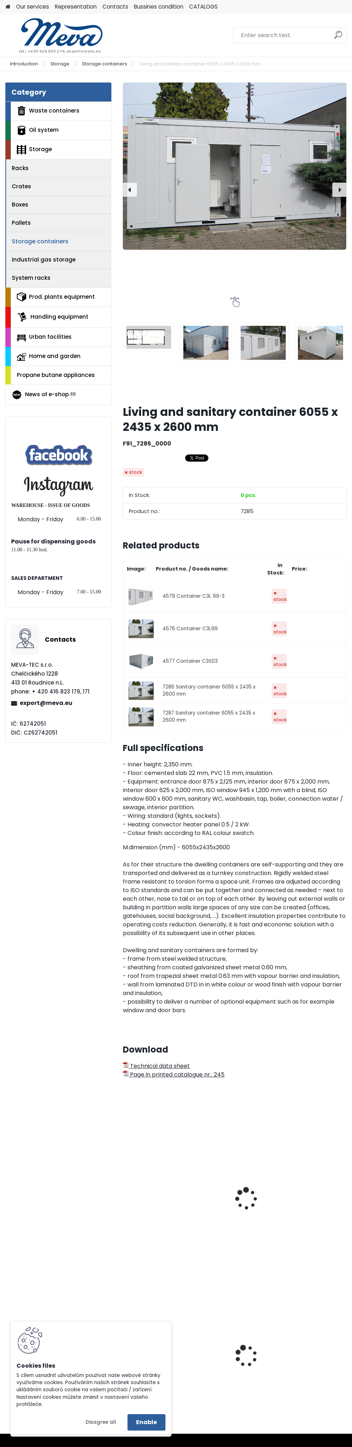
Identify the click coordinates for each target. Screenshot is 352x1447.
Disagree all (101, 1422)
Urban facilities (44, 337)
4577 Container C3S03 (190, 661)
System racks (31, 278)
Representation (76, 6)
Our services (32, 6)
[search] (338, 38)
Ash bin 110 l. (297, 1359)
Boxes (20, 204)
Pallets (21, 223)
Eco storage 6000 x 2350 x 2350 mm (231, 1183)
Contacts (115, 6)
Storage (59, 63)
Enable (146, 1422)
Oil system (38, 130)
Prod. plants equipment (56, 297)
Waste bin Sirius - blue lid (229, 1365)
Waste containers (48, 110)
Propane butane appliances (56, 375)
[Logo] (54, 35)
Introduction (24, 63)
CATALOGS (203, 6)
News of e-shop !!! (43, 394)
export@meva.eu (46, 703)
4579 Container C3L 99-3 (194, 596)
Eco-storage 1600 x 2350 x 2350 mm (155, 1183)
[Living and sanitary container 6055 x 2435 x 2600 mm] (234, 166)
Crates (21, 186)
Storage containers (104, 63)
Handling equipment (52, 317)
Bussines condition (158, 6)
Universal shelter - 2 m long (308, 1198)
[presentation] (130, 190)
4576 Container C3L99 (190, 628)
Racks (20, 168)
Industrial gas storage (44, 259)
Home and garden (49, 356)
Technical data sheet (156, 1066)
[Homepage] (7, 7)
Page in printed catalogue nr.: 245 (174, 1074)
